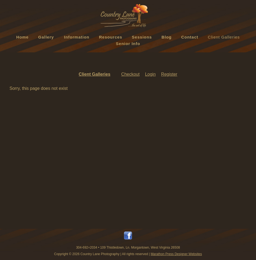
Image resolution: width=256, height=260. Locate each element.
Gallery (46, 37)
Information (77, 37)
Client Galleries (224, 37)
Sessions (142, 37)
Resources (110, 37)
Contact (189, 37)
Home (22, 37)
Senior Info (128, 43)
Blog (166, 37)
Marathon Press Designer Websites (176, 254)
